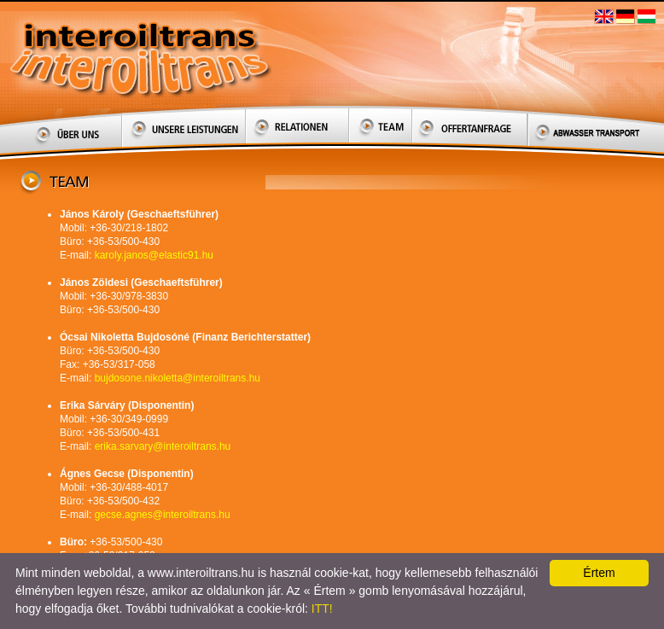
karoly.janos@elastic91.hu (154, 255)
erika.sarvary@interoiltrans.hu (163, 446)
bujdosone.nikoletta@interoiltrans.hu (177, 378)
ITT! (322, 608)
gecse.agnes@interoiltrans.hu (162, 515)
